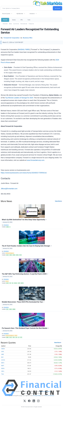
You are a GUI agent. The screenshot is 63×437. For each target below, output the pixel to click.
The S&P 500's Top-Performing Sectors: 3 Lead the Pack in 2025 (25, 274)
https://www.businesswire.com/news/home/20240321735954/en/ (24, 173)
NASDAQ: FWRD (23, 49)
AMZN (3, 349)
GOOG (3, 360)
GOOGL (15, 283)
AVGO (7, 255)
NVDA (17, 255)
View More (58, 201)
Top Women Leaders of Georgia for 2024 (19, 98)
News (10, 23)
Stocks (13, 20)
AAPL (2, 351)
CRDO (11, 255)
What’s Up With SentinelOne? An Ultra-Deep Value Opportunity (24, 220)
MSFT (2, 365)
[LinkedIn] (34, 401)
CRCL (7, 309)
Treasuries (31, 23)
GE (12, 283)
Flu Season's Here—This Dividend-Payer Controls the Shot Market (25, 328)
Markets (5, 20)
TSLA (2, 374)
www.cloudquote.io (45, 391)
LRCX (19, 283)
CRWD (7, 226)
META (22, 283)
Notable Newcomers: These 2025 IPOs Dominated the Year (23, 302)
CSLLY (10, 337)
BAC (2, 357)
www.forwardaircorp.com (35, 160)
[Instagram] (38, 401)
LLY (18, 337)
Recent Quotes (6, 13)
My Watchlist (20, 13)
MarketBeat (6, 225)
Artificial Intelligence (10, 253)
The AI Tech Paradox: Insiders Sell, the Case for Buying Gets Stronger (27, 246)
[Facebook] (29, 401)
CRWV (14, 255)
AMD (2, 354)
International (23, 23)
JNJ (16, 337)
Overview (5, 23)
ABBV (7, 337)
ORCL (2, 371)
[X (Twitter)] (25, 401)
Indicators (32, 13)
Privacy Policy (37, 395)
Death (16, 335)
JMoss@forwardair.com (9, 189)
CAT (10, 283)
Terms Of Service (49, 395)
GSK (13, 337)
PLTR (20, 255)
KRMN (14, 309)
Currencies (16, 23)
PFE (21, 337)
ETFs (22, 20)
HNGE (10, 309)
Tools (29, 20)
